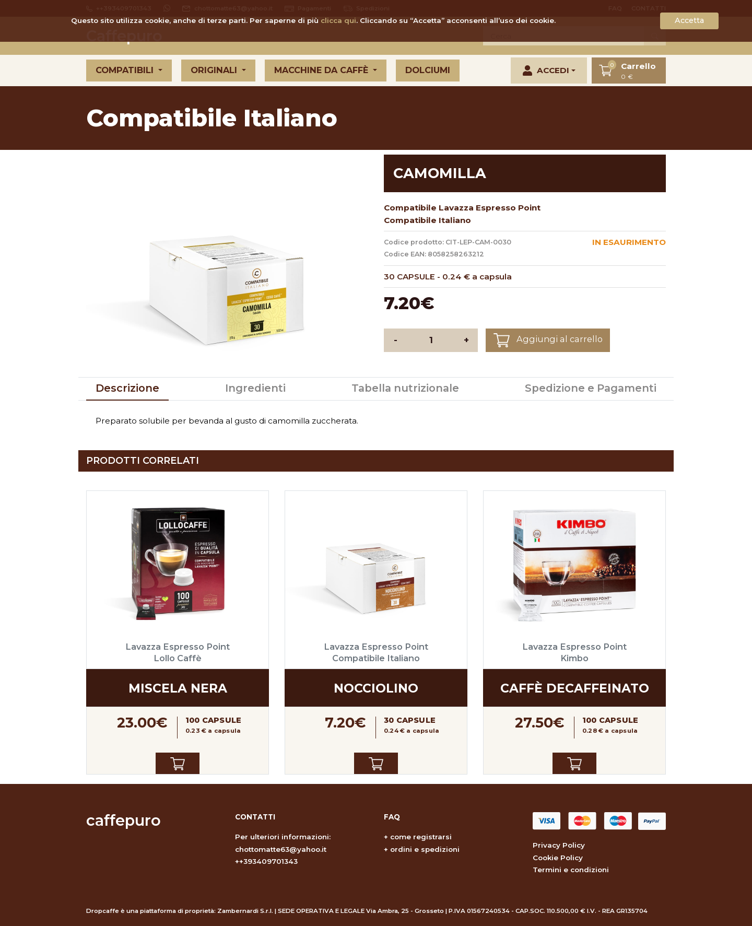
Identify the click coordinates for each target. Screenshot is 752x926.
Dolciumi (427, 70)
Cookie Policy (558, 857)
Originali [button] (215, 70)
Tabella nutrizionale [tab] (405, 388)
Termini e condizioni (571, 869)
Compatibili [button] (126, 70)
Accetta (689, 20)
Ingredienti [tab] (255, 388)
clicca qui (338, 20)
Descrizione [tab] (127, 388)
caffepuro (123, 820)
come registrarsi (421, 837)
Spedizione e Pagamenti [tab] (590, 388)
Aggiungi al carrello (548, 340)
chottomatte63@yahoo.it (280, 849)
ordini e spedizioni (425, 849)
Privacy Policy (559, 845)
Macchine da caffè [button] (322, 70)
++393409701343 (266, 861)
